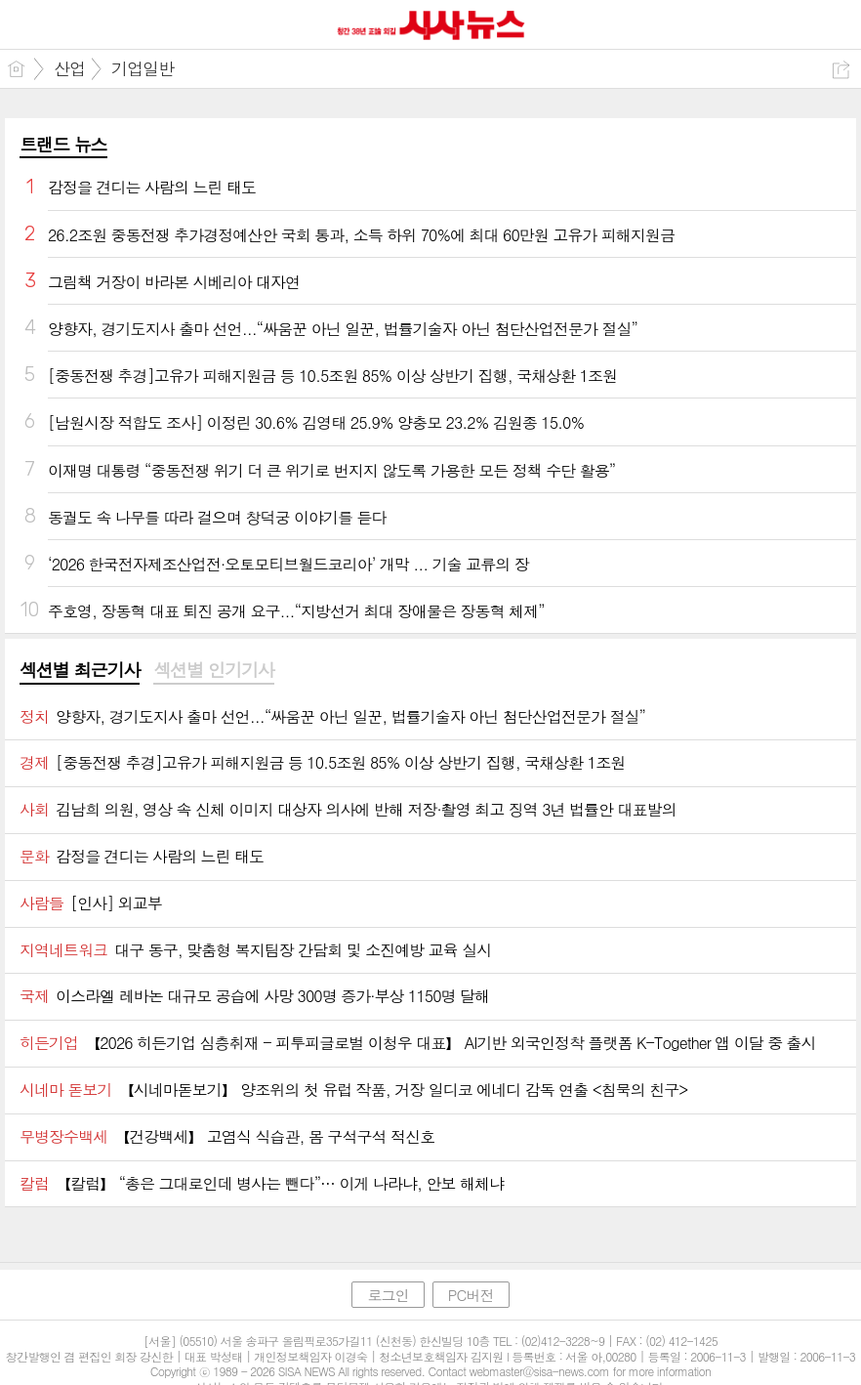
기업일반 (142, 68)
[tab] (79, 671)
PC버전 (471, 1294)
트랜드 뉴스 (63, 144)
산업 (69, 68)
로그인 (387, 1294)
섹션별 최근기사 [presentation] (80, 670)
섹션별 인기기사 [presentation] (213, 670)
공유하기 (841, 70)
